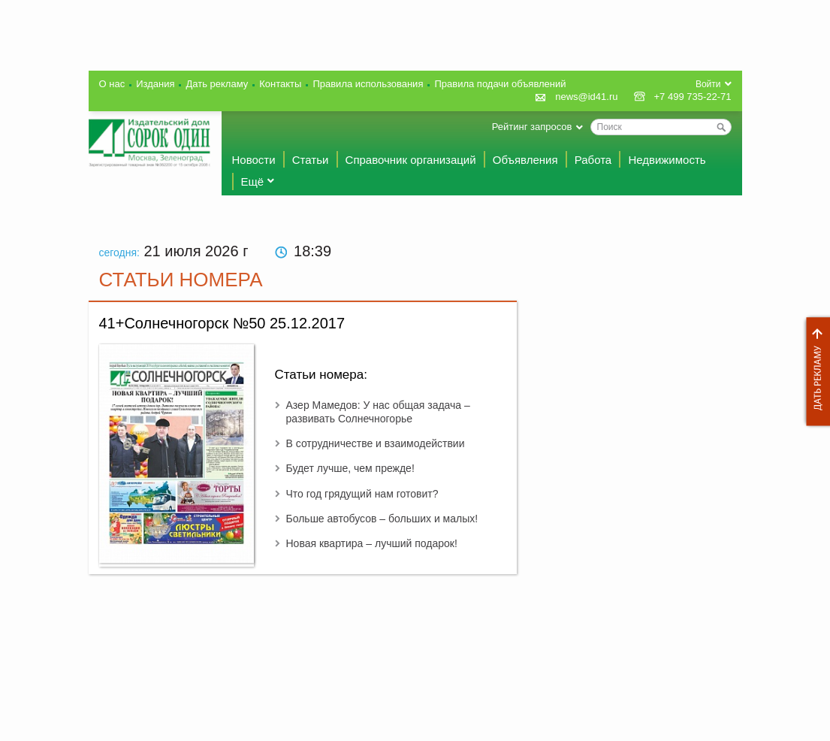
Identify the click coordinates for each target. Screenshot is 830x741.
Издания (155, 83)
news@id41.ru (586, 96)
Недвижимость (666, 159)
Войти (708, 84)
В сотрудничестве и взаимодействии (375, 443)
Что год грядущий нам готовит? (362, 494)
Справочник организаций (411, 159)
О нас (112, 83)
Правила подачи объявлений (500, 83)
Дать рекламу (814, 371)
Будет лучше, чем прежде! (350, 468)
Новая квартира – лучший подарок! (371, 543)
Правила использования (367, 83)
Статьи (310, 159)
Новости (254, 159)
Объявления (525, 159)
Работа (593, 159)
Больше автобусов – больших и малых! (382, 519)
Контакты (280, 83)
